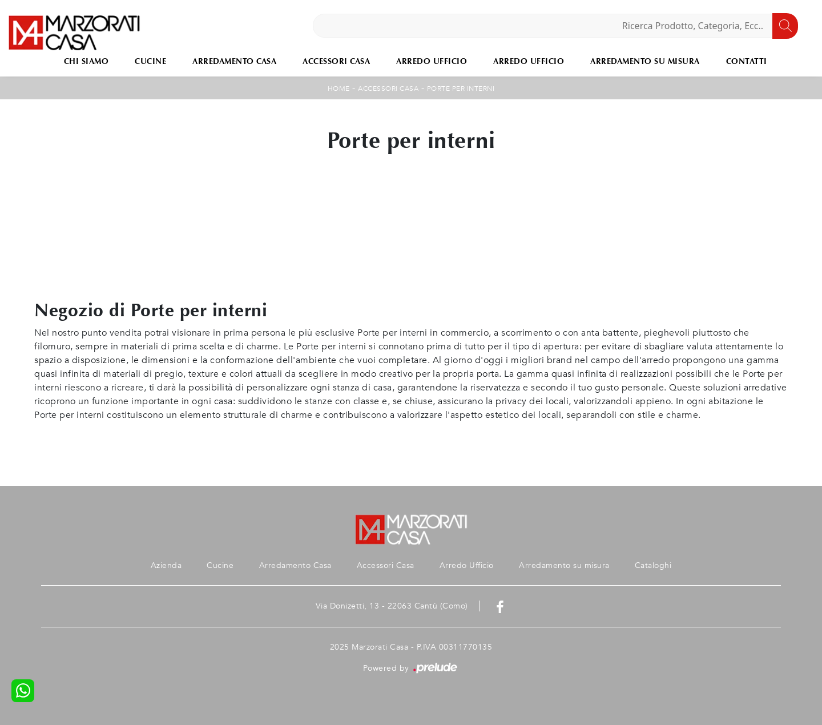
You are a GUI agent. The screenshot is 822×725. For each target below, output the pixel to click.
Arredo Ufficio (431, 61)
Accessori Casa (336, 61)
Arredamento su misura (645, 61)
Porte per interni (461, 88)
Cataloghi (653, 565)
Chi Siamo (86, 61)
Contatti (746, 61)
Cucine (150, 61)
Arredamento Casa (234, 61)
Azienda (166, 565)
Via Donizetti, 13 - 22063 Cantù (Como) (392, 606)
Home (339, 88)
